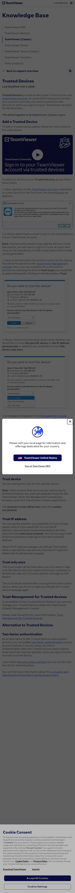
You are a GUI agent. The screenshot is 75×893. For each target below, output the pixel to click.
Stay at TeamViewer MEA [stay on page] (37, 466)
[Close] (70, 421)
